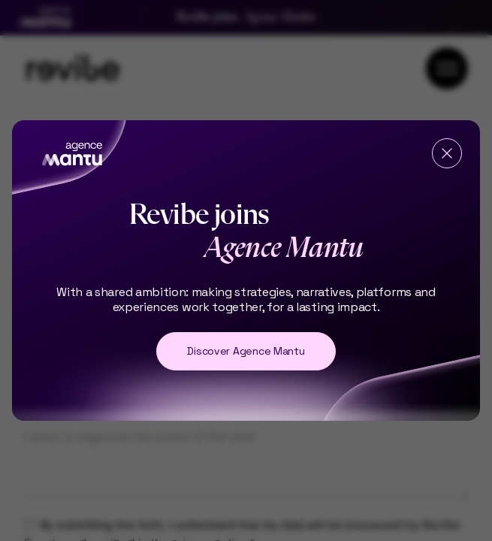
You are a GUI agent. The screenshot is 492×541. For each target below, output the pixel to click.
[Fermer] (447, 153)
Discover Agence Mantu (245, 351)
